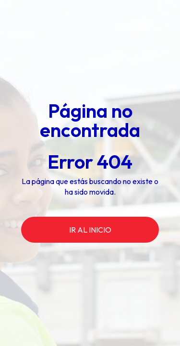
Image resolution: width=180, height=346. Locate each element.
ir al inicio (90, 230)
